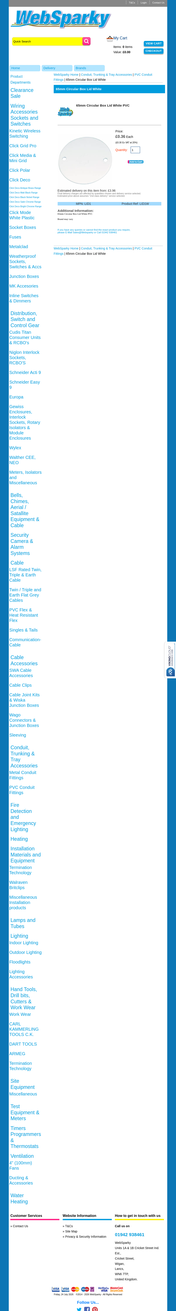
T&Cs (132, 2)
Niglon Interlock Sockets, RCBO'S (24, 357)
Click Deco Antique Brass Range (25, 188)
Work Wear (20, 1014)
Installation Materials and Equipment (26, 854)
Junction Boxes (24, 276)
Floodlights (19, 962)
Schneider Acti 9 (25, 372)
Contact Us (158, 2)
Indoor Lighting (23, 942)
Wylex (15, 447)
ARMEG (17, 1053)
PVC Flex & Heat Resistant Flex (23, 615)
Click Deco (19, 179)
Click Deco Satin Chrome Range (25, 202)
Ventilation (22, 1156)
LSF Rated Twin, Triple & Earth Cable (25, 575)
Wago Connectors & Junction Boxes (24, 720)
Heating (19, 839)
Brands (81, 68)
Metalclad (18, 246)
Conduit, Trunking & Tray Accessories (106, 74)
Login (144, 2)
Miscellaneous (23, 1094)
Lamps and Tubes (23, 923)
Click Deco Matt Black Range (23, 192)
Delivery (49, 68)
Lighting (19, 936)
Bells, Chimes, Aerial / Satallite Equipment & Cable (25, 510)
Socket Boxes (22, 227)
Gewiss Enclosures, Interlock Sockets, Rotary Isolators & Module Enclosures (24, 422)
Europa (16, 397)
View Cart (154, 43)
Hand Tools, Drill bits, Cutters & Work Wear (24, 998)
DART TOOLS (23, 1044)
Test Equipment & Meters (25, 1112)
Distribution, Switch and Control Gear (25, 319)
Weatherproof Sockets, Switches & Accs (25, 261)
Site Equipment (23, 1084)
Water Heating (19, 1198)
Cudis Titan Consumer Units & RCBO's (25, 337)
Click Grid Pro (22, 145)
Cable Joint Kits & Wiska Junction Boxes (24, 700)
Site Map (71, 1231)
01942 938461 (129, 1234)
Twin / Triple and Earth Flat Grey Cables (25, 595)
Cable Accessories (24, 660)
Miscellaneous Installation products (23, 902)
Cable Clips (20, 685)
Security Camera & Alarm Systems (22, 544)
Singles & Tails (23, 630)
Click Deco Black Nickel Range (24, 197)
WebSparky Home (66, 74)
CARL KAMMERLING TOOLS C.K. (24, 1029)
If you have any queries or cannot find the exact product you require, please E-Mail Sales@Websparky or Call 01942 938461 (94, 231)
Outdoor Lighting (25, 952)
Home (15, 68)
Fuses (15, 237)
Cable (17, 563)
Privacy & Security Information (86, 1236)
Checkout (154, 51)
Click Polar (19, 170)
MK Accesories (23, 286)
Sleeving (17, 735)
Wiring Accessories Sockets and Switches (24, 115)
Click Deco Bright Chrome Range (25, 206)
